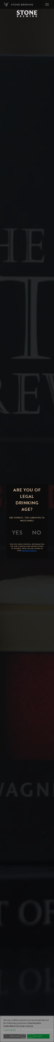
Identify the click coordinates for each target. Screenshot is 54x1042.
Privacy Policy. (29, 551)
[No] (37, 533)
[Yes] (17, 533)
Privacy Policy (27, 1037)
